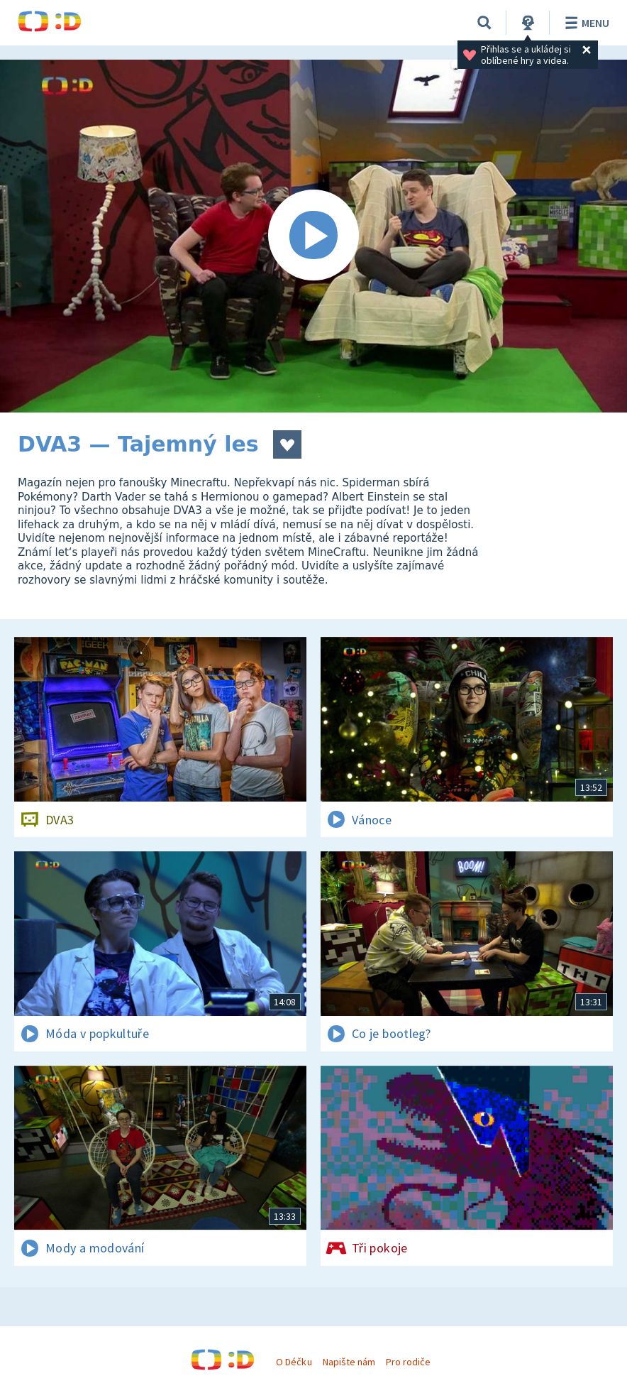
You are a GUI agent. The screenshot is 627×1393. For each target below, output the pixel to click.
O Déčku (293, 1361)
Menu (584, 22)
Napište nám (349, 1361)
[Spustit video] (313, 236)
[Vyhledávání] (484, 22)
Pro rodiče (408, 1361)
